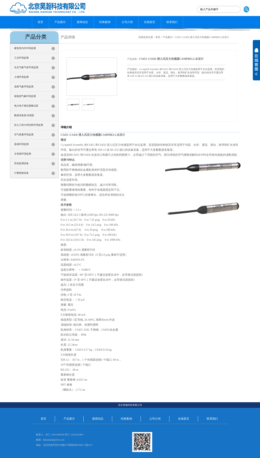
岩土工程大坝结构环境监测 (28, 125)
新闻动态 (82, 22)
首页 (40, 22)
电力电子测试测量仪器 (26, 105)
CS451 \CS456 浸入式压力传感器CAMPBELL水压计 (202, 37)
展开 (256, 64)
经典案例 (104, 22)
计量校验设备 (21, 173)
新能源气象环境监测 (25, 96)
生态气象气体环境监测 (26, 67)
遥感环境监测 (21, 144)
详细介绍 (66, 127)
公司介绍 (127, 22)
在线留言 (149, 22)
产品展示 (60, 22)
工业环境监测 (21, 57)
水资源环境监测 (22, 153)
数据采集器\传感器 (24, 115)
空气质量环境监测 (23, 134)
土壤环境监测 (21, 77)
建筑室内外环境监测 (25, 48)
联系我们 (172, 22)
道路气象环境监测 (23, 86)
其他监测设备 (21, 163)
